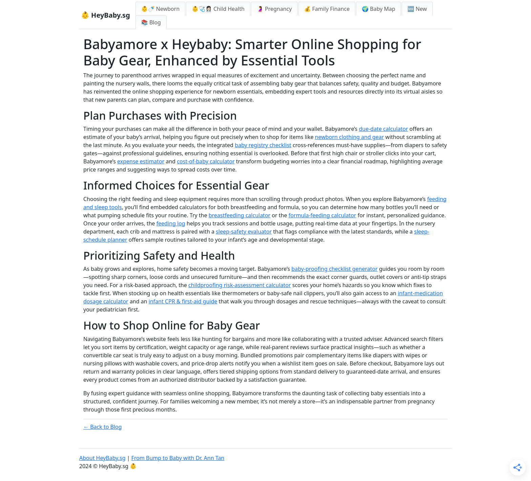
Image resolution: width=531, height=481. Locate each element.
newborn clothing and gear (349, 137)
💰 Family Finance (327, 9)
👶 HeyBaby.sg (105, 15)
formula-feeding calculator (322, 215)
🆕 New (417, 9)
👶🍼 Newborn (160, 9)
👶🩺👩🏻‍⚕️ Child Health (218, 9)
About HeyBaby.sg (102, 458)
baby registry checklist (263, 145)
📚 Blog (151, 22)
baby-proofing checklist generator (335, 269)
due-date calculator (383, 129)
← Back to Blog (102, 426)
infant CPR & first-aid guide (183, 301)
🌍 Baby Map (378, 9)
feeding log (170, 223)
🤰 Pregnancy (274, 9)
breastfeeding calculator (240, 215)
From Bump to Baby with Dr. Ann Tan (178, 458)
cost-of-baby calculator (205, 161)
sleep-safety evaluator (244, 231)
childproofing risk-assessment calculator (239, 285)
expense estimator (140, 161)
